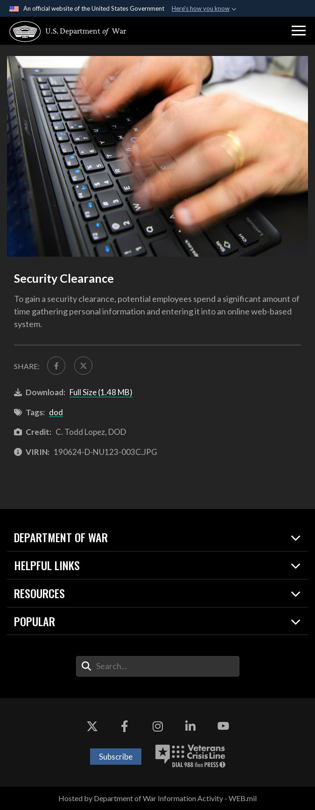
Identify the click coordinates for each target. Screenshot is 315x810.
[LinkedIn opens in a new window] (190, 726)
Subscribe (116, 756)
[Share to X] (83, 365)
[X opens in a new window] (92, 726)
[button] (299, 31)
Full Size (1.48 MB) (101, 392)
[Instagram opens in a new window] (157, 726)
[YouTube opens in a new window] (223, 726)
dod (56, 412)
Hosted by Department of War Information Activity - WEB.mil (157, 798)
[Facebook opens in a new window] (124, 726)
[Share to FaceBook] (56, 365)
